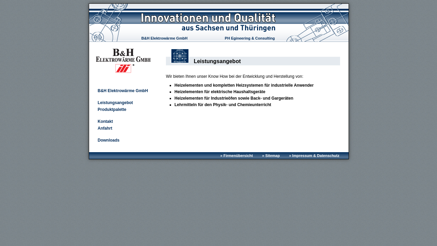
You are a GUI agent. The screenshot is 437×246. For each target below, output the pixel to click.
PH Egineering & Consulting (250, 38)
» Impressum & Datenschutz (314, 156)
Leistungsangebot (115, 102)
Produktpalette (112, 109)
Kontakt (105, 121)
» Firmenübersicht (236, 156)
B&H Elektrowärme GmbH (164, 38)
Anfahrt (105, 128)
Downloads (108, 140)
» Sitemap (271, 156)
